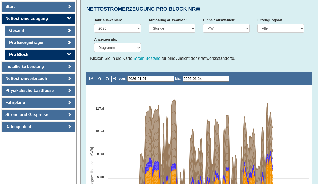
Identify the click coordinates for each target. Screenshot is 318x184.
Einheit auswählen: (219, 20)
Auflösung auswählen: (168, 20)
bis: (178, 79)
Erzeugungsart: (270, 20)
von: (123, 79)
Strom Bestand (147, 58)
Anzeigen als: (105, 39)
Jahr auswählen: (108, 20)
